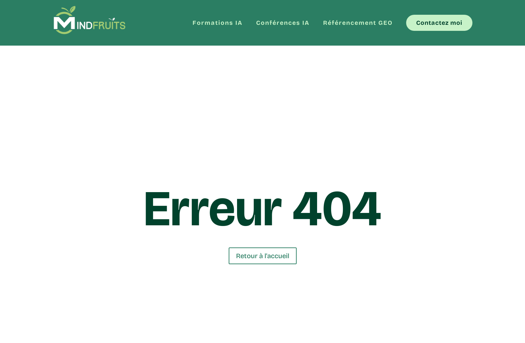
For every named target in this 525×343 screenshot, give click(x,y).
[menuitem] (218, 20)
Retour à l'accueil (262, 256)
